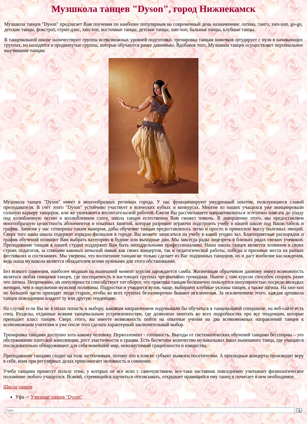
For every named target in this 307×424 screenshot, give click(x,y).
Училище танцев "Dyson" (56, 396)
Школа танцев (17, 386)
